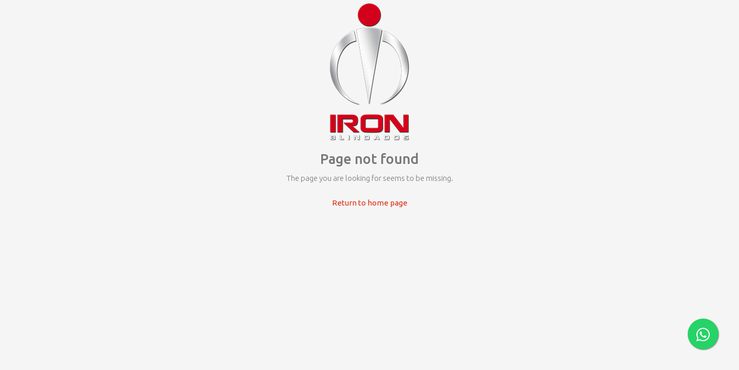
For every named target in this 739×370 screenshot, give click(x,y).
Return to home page (369, 202)
